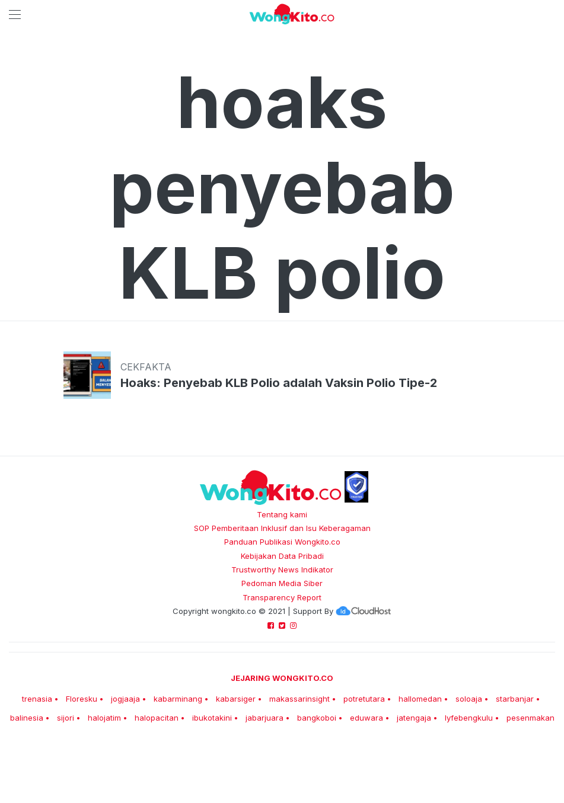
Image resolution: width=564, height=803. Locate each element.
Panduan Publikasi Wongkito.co (282, 541)
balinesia (26, 717)
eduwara (366, 717)
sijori (65, 717)
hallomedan (420, 698)
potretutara (364, 698)
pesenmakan (530, 717)
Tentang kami (282, 514)
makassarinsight (299, 698)
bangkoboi (316, 717)
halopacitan (157, 717)
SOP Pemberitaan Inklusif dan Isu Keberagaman (282, 528)
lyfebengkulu (469, 717)
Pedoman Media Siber (282, 583)
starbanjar (515, 698)
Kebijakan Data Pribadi (282, 556)
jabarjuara (264, 717)
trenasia (37, 698)
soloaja (468, 698)
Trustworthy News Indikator (282, 569)
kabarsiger (236, 698)
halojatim (104, 717)
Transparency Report (282, 597)
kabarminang (178, 698)
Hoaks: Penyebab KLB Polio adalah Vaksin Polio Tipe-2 (278, 383)
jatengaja (414, 717)
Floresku (81, 698)
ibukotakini (212, 717)
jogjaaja (125, 698)
